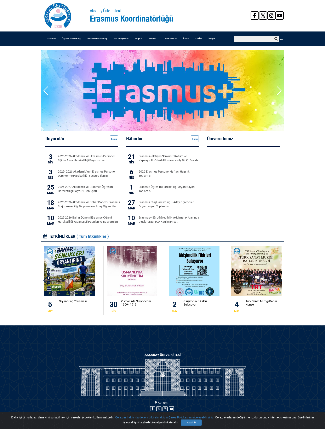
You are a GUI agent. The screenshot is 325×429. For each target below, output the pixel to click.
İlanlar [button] (186, 38)
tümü (114, 139)
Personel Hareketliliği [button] (97, 38)
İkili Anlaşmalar (121, 38)
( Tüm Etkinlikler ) (92, 236)
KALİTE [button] (198, 38)
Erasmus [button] (51, 38)
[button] (279, 90)
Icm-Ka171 (154, 38)
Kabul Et (191, 422)
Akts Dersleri (171, 38)
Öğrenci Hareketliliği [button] (71, 38)
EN (281, 39)
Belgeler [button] (138, 38)
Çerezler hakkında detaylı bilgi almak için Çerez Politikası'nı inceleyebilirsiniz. (164, 417)
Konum (161, 402)
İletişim (212, 38)
